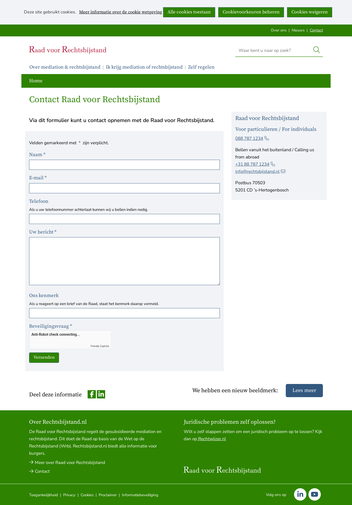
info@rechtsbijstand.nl (260, 171)
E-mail (38, 178)
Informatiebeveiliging (140, 495)
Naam (37, 155)
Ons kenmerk (43, 296)
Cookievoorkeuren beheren (251, 12)
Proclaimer (108, 495)
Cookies (87, 495)
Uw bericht (43, 232)
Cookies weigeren (309, 12)
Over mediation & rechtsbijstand (64, 67)
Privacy (69, 495)
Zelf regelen (201, 67)
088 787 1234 (252, 138)
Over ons (279, 30)
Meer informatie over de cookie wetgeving (120, 12)
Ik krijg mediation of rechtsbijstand (144, 67)
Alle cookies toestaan (189, 12)
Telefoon (38, 201)
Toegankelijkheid (43, 495)
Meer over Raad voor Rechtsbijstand (70, 463)
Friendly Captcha (99, 346)
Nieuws (298, 30)
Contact (316, 30)
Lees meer (304, 390)
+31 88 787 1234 (255, 164)
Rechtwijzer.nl (211, 439)
